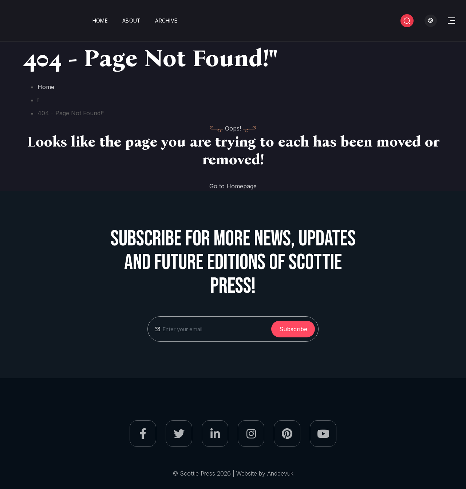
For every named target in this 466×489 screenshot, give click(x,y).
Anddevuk (280, 473)
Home (100, 20)
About (131, 20)
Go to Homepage (233, 186)
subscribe (293, 329)
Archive (166, 20)
